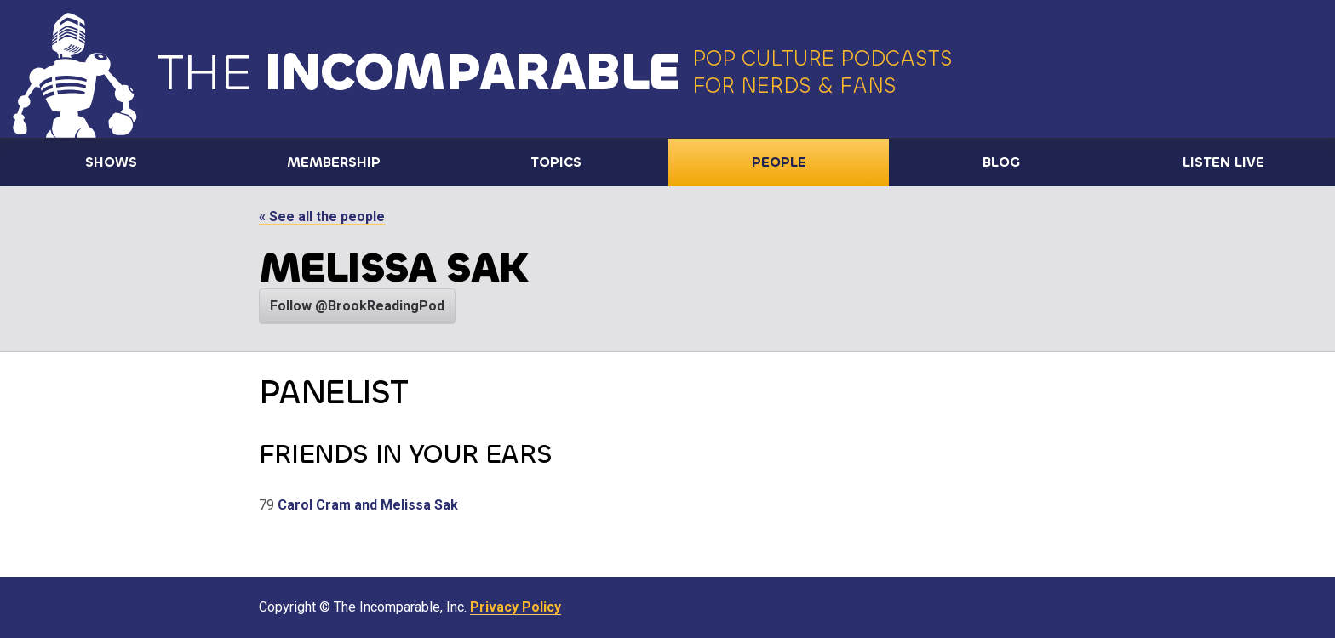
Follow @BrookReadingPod (357, 306)
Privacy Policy (515, 607)
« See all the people (322, 216)
